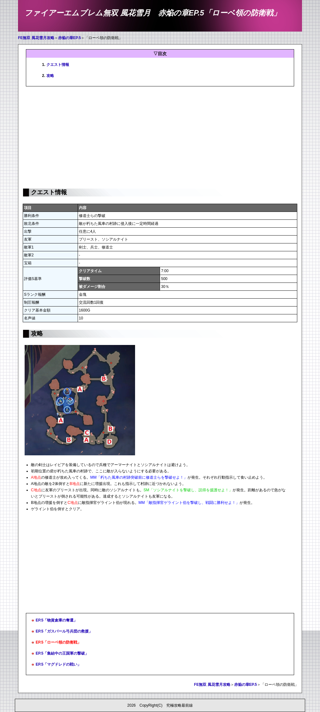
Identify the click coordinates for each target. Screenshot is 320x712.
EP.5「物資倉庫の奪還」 (56, 620)
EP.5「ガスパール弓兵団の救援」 (64, 631)
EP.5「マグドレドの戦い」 (58, 664)
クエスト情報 (57, 64)
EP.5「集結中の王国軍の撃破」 (62, 653)
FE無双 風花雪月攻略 (36, 38)
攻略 (50, 75)
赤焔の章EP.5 (69, 38)
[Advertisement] (160, 137)
